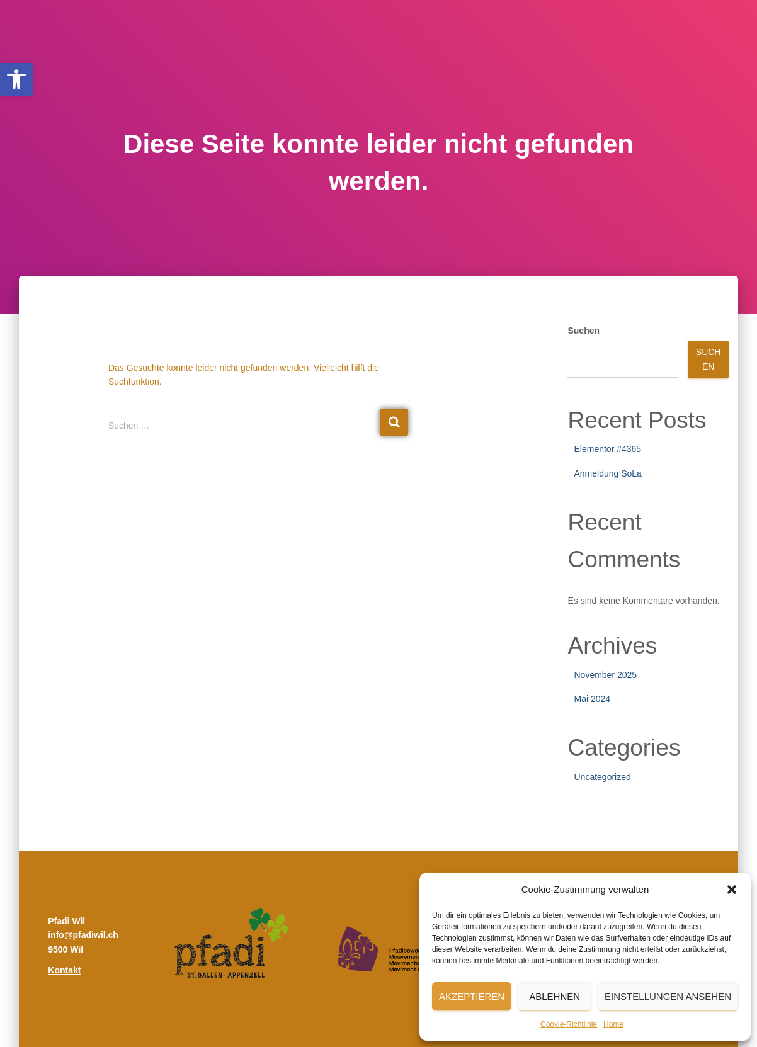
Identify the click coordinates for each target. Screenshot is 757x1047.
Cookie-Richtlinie (568, 1024)
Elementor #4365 (607, 449)
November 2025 (605, 675)
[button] (16, 79)
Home (613, 1024)
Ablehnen (554, 996)
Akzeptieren (471, 996)
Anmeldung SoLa (607, 473)
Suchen (583, 330)
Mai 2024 (592, 699)
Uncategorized (602, 777)
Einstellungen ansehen (668, 996)
